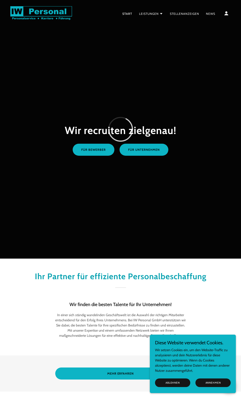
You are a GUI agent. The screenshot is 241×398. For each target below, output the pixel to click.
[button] (151, 13)
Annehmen (213, 388)
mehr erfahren (120, 373)
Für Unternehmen (144, 150)
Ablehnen (173, 388)
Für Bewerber (93, 150)
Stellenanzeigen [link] (184, 14)
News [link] (210, 14)
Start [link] (127, 14)
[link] (41, 13)
